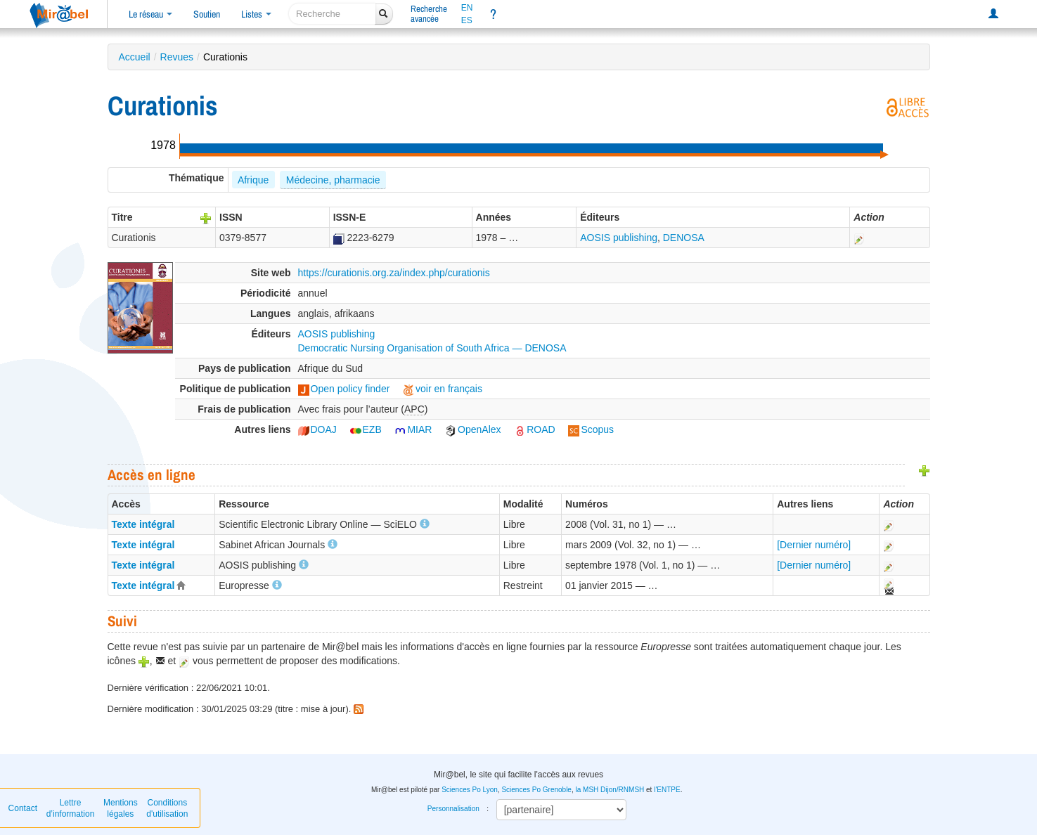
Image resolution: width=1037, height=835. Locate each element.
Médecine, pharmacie (333, 180)
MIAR (413, 429)
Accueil (134, 57)
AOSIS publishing (618, 237)
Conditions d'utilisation (167, 808)
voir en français (442, 388)
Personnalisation (453, 809)
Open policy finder (344, 388)
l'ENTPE (667, 790)
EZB (366, 429)
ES (466, 20)
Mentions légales (120, 808)
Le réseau (150, 14)
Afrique (253, 180)
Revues (176, 57)
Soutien (206, 14)
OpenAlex (473, 429)
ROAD (534, 429)
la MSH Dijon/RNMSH (609, 790)
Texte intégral (143, 524)
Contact (22, 808)
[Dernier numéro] (814, 544)
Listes (256, 14)
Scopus (591, 429)
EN (467, 8)
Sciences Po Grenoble (536, 790)
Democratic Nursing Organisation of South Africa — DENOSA (432, 348)
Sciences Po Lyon (470, 790)
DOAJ (317, 429)
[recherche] (332, 14)
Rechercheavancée (429, 14)
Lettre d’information (70, 808)
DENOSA (683, 237)
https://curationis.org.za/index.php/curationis (394, 272)
